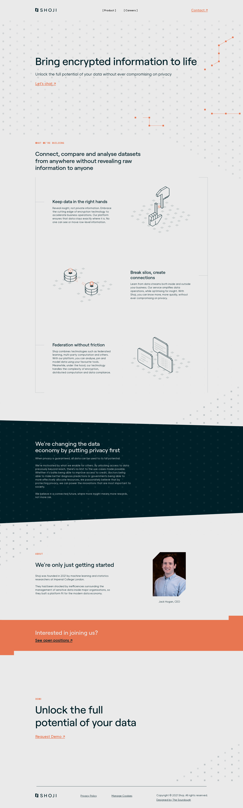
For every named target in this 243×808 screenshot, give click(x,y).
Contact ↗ (199, 10)
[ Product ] (109, 10)
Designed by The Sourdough (173, 799)
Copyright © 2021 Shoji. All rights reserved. (182, 795)
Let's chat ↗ (45, 83)
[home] (45, 10)
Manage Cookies (122, 795)
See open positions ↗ (53, 640)
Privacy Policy (88, 795)
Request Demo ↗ (50, 736)
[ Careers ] (131, 10)
